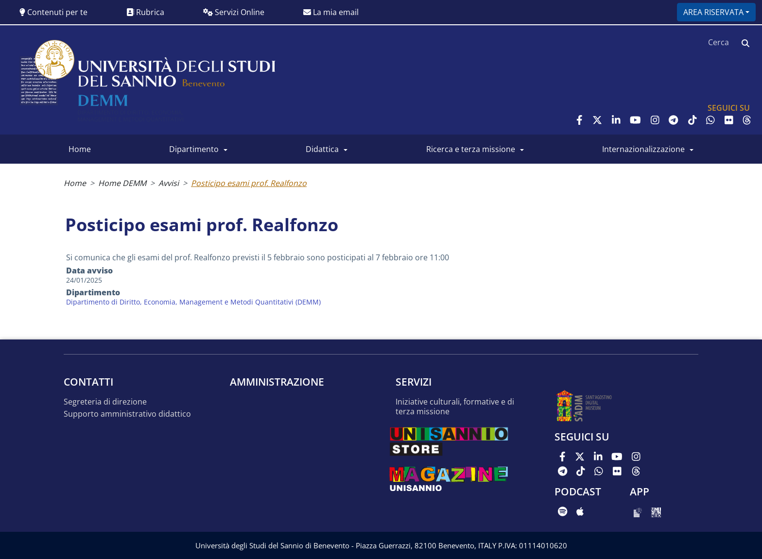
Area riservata (713, 12)
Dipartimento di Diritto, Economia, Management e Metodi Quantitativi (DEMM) (193, 301)
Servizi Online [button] (233, 12)
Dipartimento (194, 149)
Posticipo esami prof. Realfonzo (249, 183)
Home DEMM (122, 183)
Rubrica (145, 12)
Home (80, 149)
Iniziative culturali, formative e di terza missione (455, 407)
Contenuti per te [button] (53, 12)
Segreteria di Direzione (105, 402)
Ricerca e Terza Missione (470, 149)
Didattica (322, 149)
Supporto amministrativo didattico (127, 414)
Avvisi (168, 183)
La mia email (331, 12)
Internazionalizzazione (643, 149)
